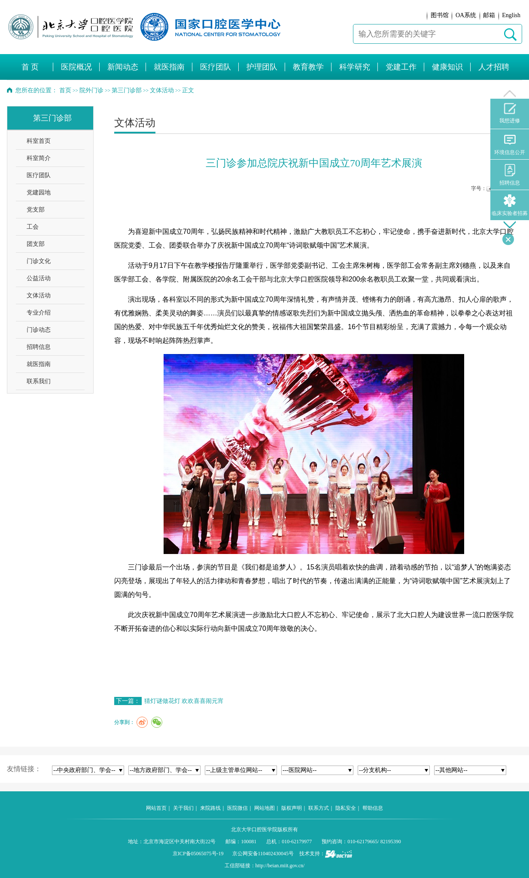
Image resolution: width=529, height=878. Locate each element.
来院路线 (210, 808)
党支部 (36, 209)
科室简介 (39, 158)
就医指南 (39, 364)
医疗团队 (39, 175)
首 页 (30, 67)
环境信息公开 (509, 144)
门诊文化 (39, 261)
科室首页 (39, 141)
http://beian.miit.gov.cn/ (280, 866)
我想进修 (509, 113)
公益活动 (39, 278)
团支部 (36, 244)
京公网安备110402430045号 (263, 854)
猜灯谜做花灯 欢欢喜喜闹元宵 (184, 701)
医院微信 (237, 808)
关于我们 (183, 808)
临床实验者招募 (510, 205)
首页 (65, 90)
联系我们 (39, 381)
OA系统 (466, 15)
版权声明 (291, 808)
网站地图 (264, 808)
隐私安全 (345, 808)
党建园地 (39, 192)
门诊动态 (39, 330)
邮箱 (489, 15)
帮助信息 (372, 808)
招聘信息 (39, 347)
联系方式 (318, 808)
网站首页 (156, 808)
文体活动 (39, 295)
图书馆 (440, 15)
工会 (33, 227)
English (511, 15)
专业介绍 (39, 312)
